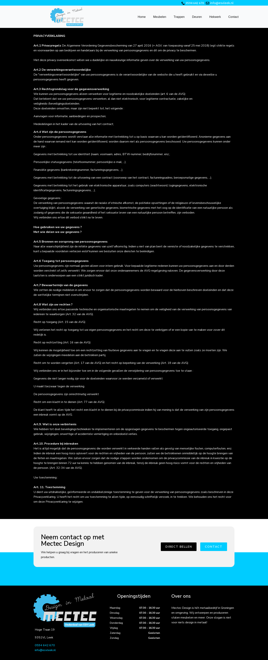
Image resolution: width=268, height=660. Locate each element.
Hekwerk (215, 16)
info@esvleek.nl (222, 3)
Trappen (179, 16)
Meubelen (159, 16)
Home (142, 16)
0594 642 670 (195, 3)
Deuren (197, 16)
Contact (233, 16)
